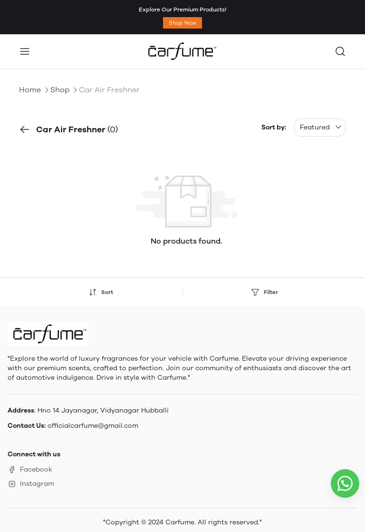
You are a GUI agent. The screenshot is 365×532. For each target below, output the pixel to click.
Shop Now (182, 23)
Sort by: (273, 127)
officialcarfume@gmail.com (93, 426)
